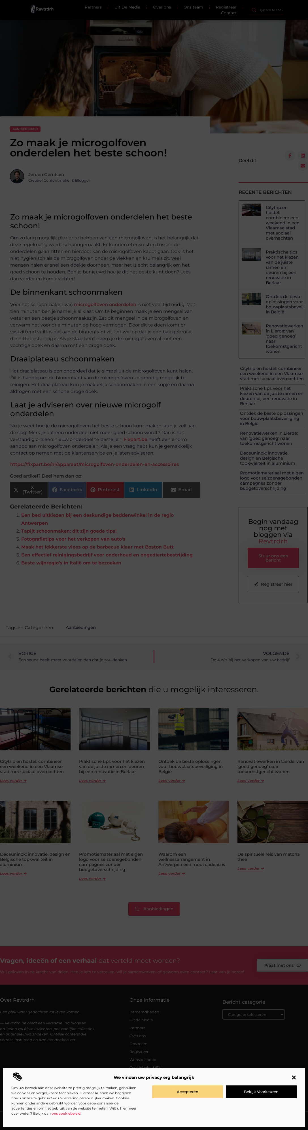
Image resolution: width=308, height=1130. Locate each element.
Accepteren (187, 1091)
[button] (294, 1077)
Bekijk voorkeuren (261, 1091)
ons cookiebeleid (66, 1113)
